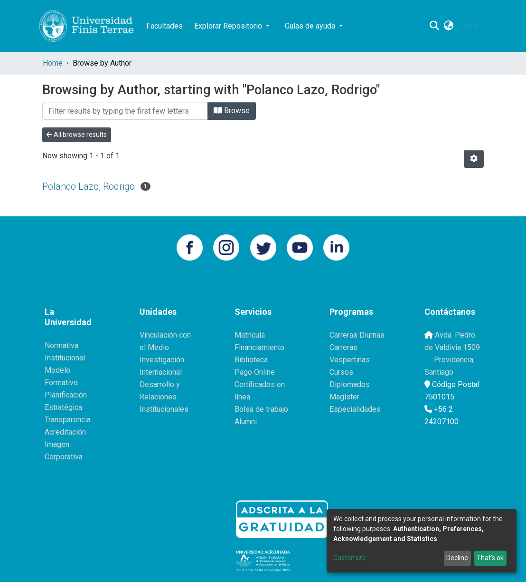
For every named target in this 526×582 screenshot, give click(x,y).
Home (53, 63)
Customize (349, 558)
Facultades (164, 25)
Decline (457, 558)
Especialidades (355, 409)
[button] (449, 26)
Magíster (344, 396)
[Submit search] (434, 26)
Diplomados (349, 384)
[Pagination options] (474, 159)
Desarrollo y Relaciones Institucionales (164, 397)
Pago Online (255, 372)
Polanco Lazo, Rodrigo (88, 186)
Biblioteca (251, 359)
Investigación (162, 359)
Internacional (161, 372)
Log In (469, 25)
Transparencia (68, 419)
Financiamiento (259, 347)
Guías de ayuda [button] (311, 25)
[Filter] (125, 111)
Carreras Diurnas (357, 335)
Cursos (341, 372)
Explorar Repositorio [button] (229, 25)
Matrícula (250, 335)
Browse (232, 110)
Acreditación (65, 431)
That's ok (490, 558)
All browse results (77, 134)
